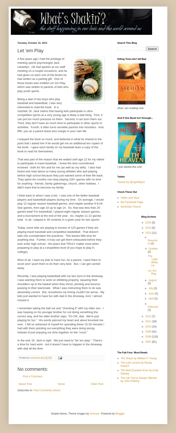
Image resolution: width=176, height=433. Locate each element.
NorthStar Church (131, 206)
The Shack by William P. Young (138, 358)
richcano (95, 413)
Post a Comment (32, 376)
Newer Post (25, 384)
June (151, 293)
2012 (148, 316)
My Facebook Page (132, 202)
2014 (148, 227)
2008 (148, 336)
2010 (148, 326)
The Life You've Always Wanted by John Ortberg (139, 379)
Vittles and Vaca (130, 197)
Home (61, 384)
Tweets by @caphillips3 (131, 182)
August (152, 280)
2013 (148, 232)
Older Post (97, 384)
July (151, 288)
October (153, 248)
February (153, 306)
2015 (148, 222)
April (151, 298)
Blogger (120, 413)
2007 (148, 341)
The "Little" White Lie (153, 261)
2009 (148, 331)
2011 (148, 321)
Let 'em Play (152, 272)
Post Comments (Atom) (46, 390)
